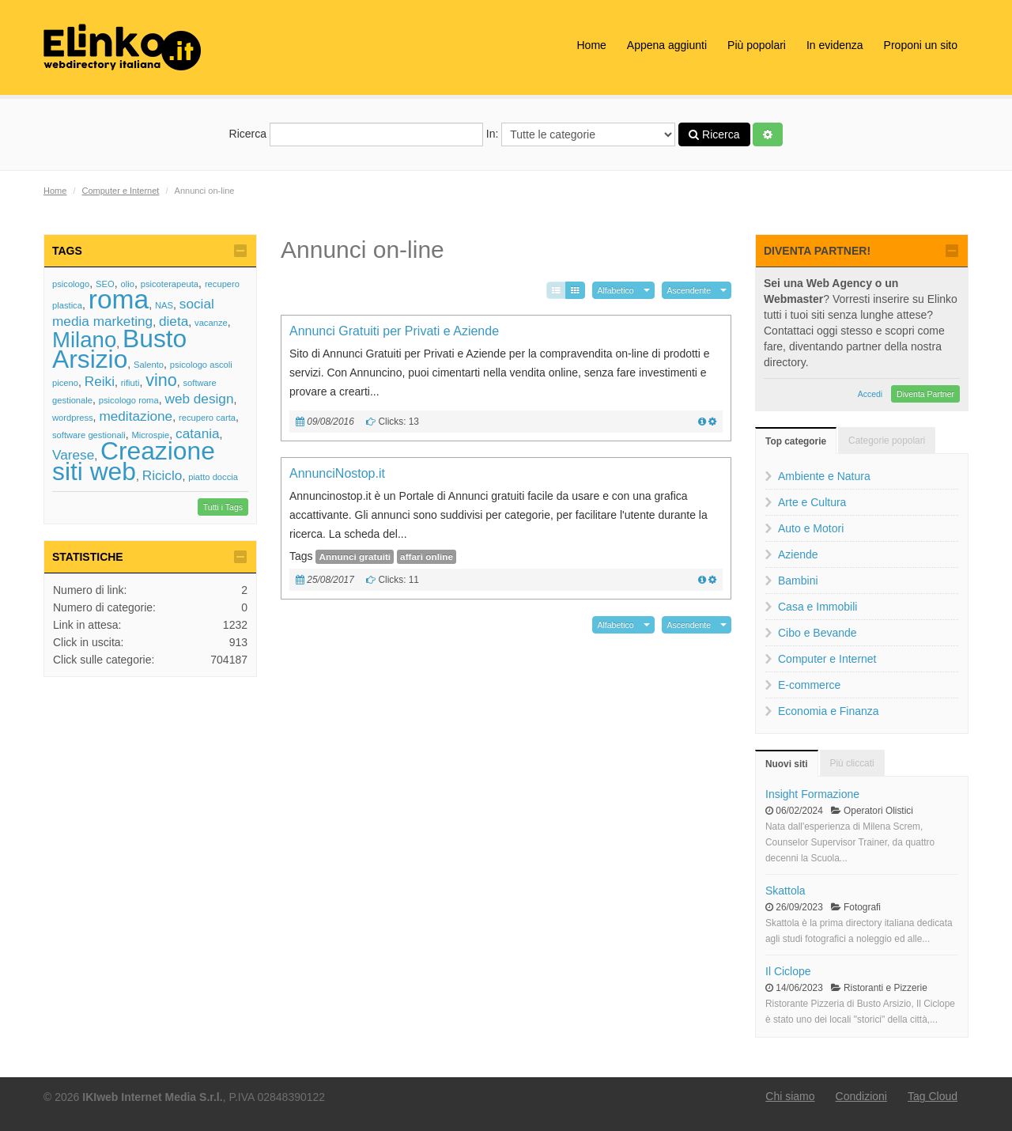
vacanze (211, 322)
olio (127, 284)
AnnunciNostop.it (337, 473)
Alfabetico (616, 290)
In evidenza (834, 45)
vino (161, 380)
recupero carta (207, 417)
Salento (149, 364)
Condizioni (861, 1096)
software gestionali (89, 435)
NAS (164, 305)
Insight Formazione (812, 794)
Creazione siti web (133, 461)
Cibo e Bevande (817, 632)
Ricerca (356, 134)
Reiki (100, 381)
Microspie (150, 435)
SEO (105, 284)
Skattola (785, 890)
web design (198, 399)
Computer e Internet (121, 190)
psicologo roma (129, 400)
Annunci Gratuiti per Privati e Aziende (394, 331)
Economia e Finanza (828, 711)
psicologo (70, 284)
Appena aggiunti (667, 45)
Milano (84, 339)
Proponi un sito (920, 45)
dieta (173, 321)
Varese (73, 455)
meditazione (135, 416)
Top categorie (795, 441)
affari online (426, 556)
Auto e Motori (811, 528)
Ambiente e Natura (824, 476)
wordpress (72, 417)
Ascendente (689, 290)
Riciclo (162, 475)
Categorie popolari (886, 440)
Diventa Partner (925, 394)
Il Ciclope (788, 971)
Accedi (870, 394)
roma (119, 299)
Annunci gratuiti (355, 556)
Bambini (798, 580)
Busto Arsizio (119, 348)
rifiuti (130, 383)
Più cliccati (852, 763)
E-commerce (809, 685)
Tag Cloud (932, 1096)
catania (197, 433)
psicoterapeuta (169, 284)
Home (591, 45)
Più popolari (756, 45)
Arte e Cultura (812, 502)
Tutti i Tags (223, 507)
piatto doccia (213, 477)
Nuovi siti (786, 764)
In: (580, 134)
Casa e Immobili (817, 606)
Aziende (798, 554)
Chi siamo (789, 1096)
